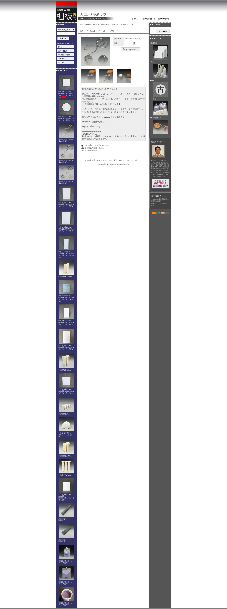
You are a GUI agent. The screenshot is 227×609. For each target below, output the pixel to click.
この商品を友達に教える (94, 148)
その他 (160, 107)
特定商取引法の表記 (92, 160)
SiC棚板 (160, 51)
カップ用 (100, 24)
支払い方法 (107, 160)
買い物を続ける (91, 150)
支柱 (160, 70)
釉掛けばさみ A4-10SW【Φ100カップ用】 (120, 24)
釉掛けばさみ (91, 24)
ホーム (82, 24)
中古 (160, 88)
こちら (107, 117)
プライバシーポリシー (133, 160)
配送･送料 (118, 160)
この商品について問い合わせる (97, 145)
